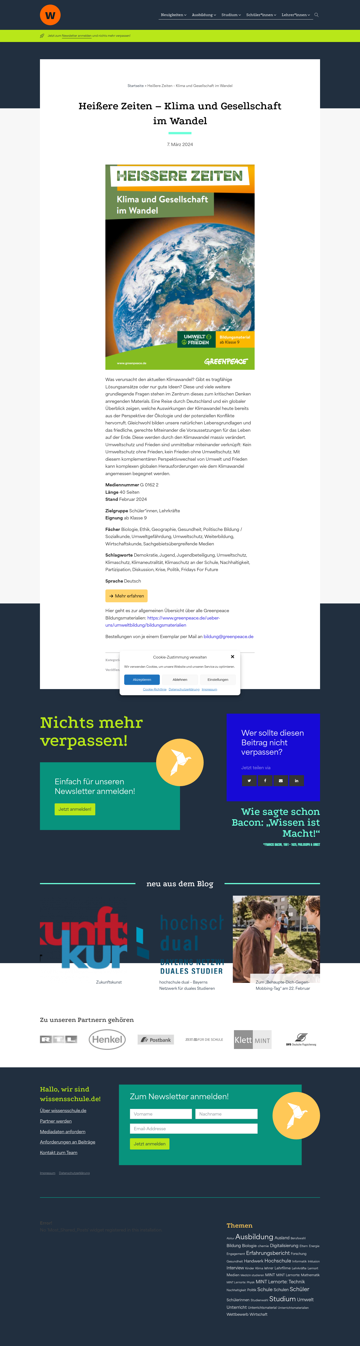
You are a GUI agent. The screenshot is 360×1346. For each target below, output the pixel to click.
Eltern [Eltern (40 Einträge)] (304, 1246)
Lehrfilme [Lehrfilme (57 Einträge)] (283, 1268)
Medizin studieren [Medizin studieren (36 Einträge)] (252, 1275)
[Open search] (316, 15)
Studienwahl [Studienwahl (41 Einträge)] (259, 1300)
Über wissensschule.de (63, 1110)
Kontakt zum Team (58, 1152)
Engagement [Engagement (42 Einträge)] (236, 1254)
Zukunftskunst (109, 982)
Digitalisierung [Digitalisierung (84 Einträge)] (284, 1245)
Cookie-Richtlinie (154, 689)
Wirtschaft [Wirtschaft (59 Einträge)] (258, 1314)
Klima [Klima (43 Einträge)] (259, 1268)
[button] (233, 657)
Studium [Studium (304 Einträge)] (282, 1299)
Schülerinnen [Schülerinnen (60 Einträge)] (238, 1300)
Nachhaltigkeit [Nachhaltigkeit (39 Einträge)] (236, 1290)
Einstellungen (218, 679)
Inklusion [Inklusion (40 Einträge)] (314, 1261)
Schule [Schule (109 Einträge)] (265, 1289)
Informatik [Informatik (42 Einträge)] (299, 1261)
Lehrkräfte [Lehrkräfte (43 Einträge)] (299, 1268)
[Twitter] (249, 780)
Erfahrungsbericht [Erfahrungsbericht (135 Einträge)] (268, 1253)
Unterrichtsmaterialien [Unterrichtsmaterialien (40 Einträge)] (293, 1308)
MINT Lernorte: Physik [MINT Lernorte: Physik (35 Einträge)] (241, 1282)
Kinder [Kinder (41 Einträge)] (249, 1268)
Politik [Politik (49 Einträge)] (251, 1290)
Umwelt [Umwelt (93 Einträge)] (305, 1299)
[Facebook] (265, 780)
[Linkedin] (296, 780)
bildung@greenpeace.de (228, 636)
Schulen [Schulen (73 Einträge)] (281, 1289)
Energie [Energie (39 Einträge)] (314, 1246)
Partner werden (56, 1121)
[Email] (280, 780)
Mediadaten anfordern (62, 1131)
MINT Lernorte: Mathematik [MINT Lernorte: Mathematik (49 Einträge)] (298, 1275)
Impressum (209, 689)
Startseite (136, 86)
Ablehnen (180, 679)
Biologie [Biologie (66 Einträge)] (249, 1245)
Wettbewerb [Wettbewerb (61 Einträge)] (237, 1314)
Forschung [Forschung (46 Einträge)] (299, 1254)
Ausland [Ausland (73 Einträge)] (282, 1238)
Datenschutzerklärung (184, 689)
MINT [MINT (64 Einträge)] (270, 1275)
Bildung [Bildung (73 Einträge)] (234, 1245)
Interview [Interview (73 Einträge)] (235, 1268)
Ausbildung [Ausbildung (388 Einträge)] (254, 1237)
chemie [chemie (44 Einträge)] (263, 1246)
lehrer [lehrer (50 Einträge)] (268, 1268)
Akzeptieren (142, 679)
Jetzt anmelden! (75, 809)
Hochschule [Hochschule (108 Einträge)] (277, 1260)
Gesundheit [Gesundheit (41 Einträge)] (235, 1261)
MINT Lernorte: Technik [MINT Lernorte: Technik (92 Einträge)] (280, 1281)
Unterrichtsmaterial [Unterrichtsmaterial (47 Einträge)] (262, 1308)
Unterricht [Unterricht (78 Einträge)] (237, 1307)
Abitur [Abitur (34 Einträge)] (230, 1238)
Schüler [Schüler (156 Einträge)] (299, 1289)
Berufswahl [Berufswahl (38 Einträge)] (298, 1238)
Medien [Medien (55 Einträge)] (233, 1275)
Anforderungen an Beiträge (67, 1141)
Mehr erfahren (129, 595)
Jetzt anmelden (150, 1143)
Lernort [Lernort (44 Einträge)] (313, 1268)
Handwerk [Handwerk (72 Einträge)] (253, 1261)
